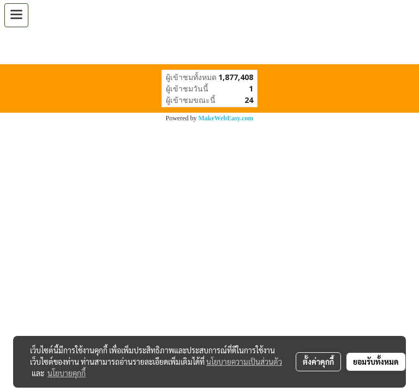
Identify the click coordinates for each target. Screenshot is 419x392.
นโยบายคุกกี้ (66, 373)
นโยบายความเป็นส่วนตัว (244, 361)
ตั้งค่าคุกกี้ (318, 361)
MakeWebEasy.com (226, 118)
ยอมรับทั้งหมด (376, 361)
